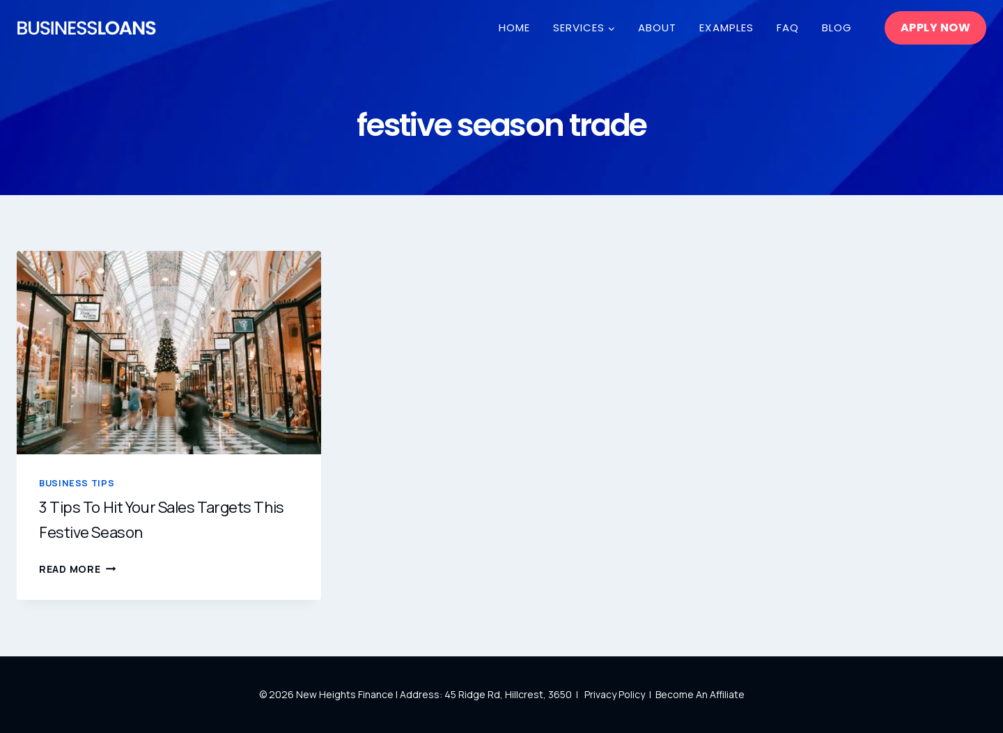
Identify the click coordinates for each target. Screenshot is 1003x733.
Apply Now (935, 28)
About (657, 27)
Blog (837, 27)
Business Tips (76, 483)
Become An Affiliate (700, 694)
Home (514, 27)
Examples (726, 27)
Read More (77, 569)
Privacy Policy (615, 694)
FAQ (788, 27)
